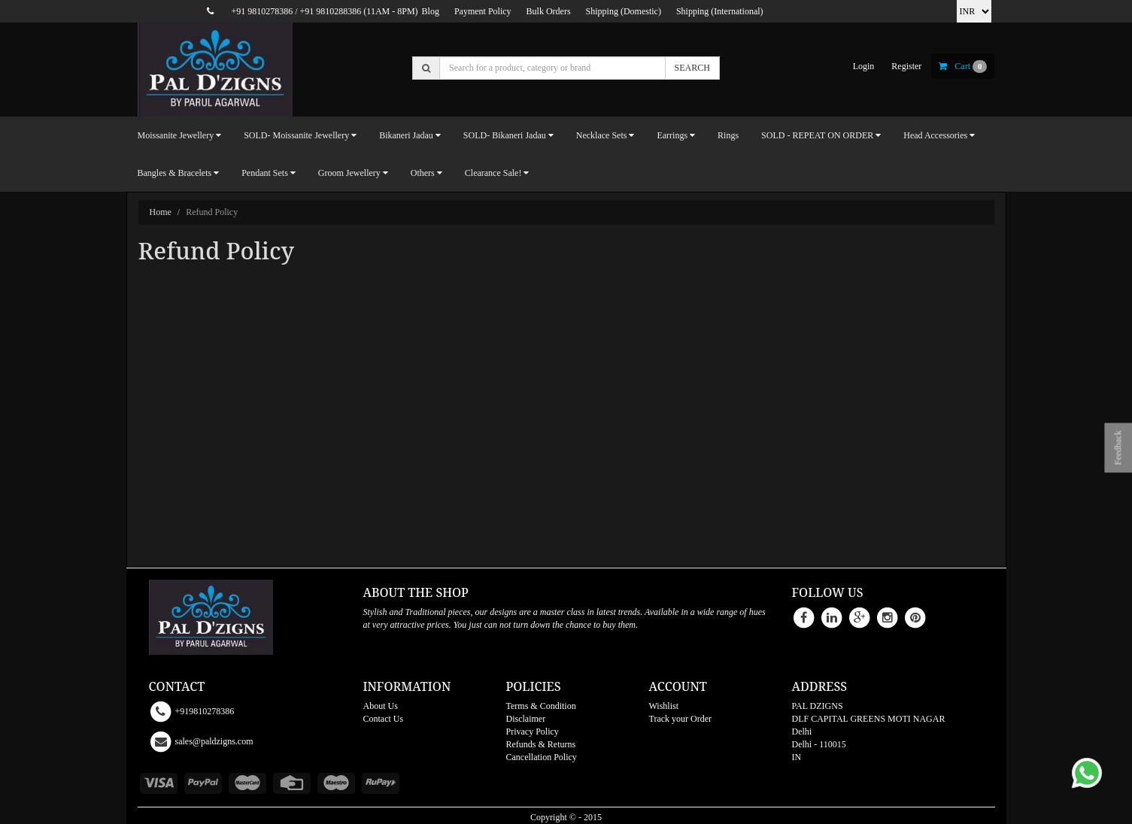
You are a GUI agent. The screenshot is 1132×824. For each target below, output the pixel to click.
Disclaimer (526, 718)
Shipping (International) (719, 11)
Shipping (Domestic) (623, 11)
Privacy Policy (532, 731)
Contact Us (383, 718)
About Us (380, 706)
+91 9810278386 (262, 11)
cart (963, 66)
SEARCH (692, 67)
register (906, 66)
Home (160, 212)
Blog (430, 11)
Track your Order (680, 718)
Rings (728, 135)
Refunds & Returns (541, 744)
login (864, 66)
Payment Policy (482, 11)
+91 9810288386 (331, 11)
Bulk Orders (549, 11)
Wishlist (664, 706)
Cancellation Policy (541, 757)
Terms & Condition (541, 706)
